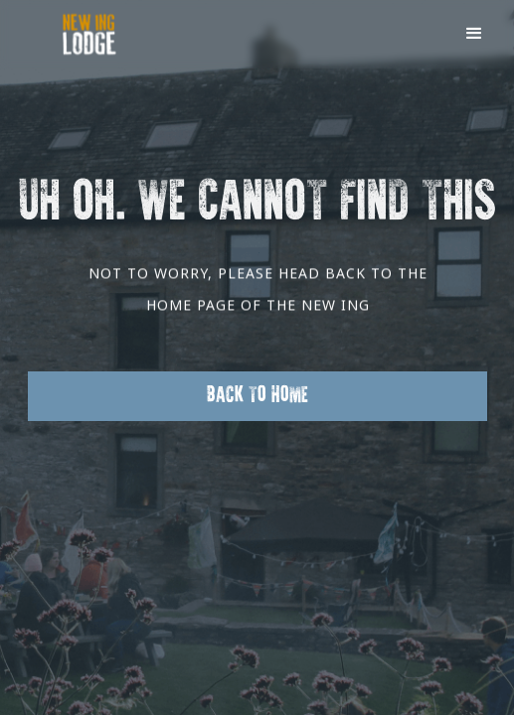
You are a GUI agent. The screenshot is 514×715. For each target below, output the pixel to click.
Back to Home (257, 395)
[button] (474, 32)
